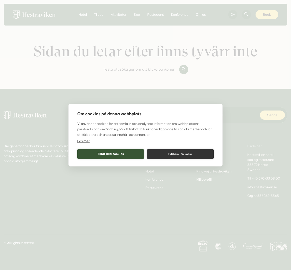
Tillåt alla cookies (110, 154)
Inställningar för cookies (180, 154)
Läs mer (83, 141)
